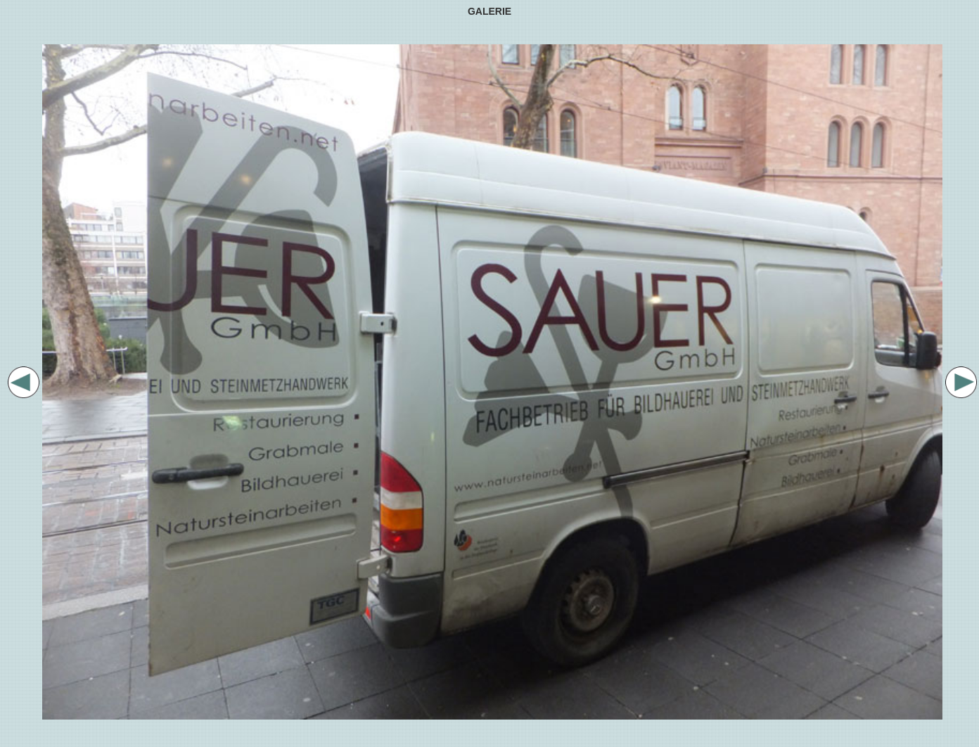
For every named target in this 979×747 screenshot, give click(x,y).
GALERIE (489, 11)
